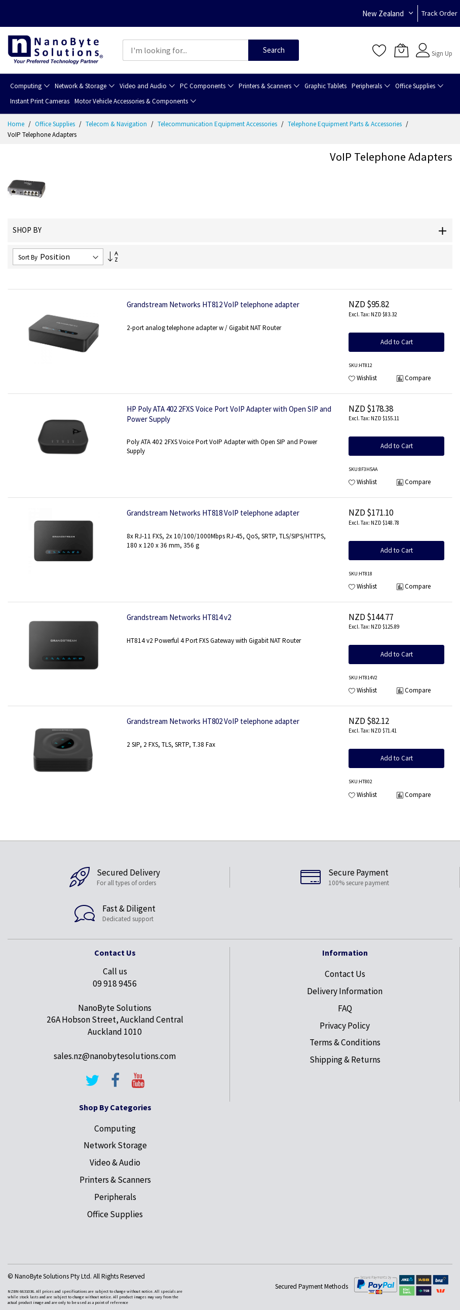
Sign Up (442, 53)
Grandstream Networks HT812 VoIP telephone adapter (213, 304)
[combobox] (185, 50)
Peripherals (115, 1197)
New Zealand (383, 13)
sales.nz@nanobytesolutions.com (115, 1056)
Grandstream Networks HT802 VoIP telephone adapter (213, 721)
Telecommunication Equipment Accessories (218, 124)
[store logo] (55, 50)
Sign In (441, 45)
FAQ (345, 1008)
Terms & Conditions (345, 1042)
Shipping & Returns (345, 1059)
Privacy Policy (345, 1025)
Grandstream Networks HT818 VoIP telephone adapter (213, 513)
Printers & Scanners (115, 1179)
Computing (115, 1128)
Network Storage (115, 1145)
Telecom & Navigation (117, 124)
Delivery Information (344, 991)
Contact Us (345, 973)
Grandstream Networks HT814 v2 (179, 617)
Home (17, 124)
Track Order (439, 13)
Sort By (27, 257)
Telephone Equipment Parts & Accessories (345, 124)
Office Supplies (55, 124)
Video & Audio (115, 1162)
